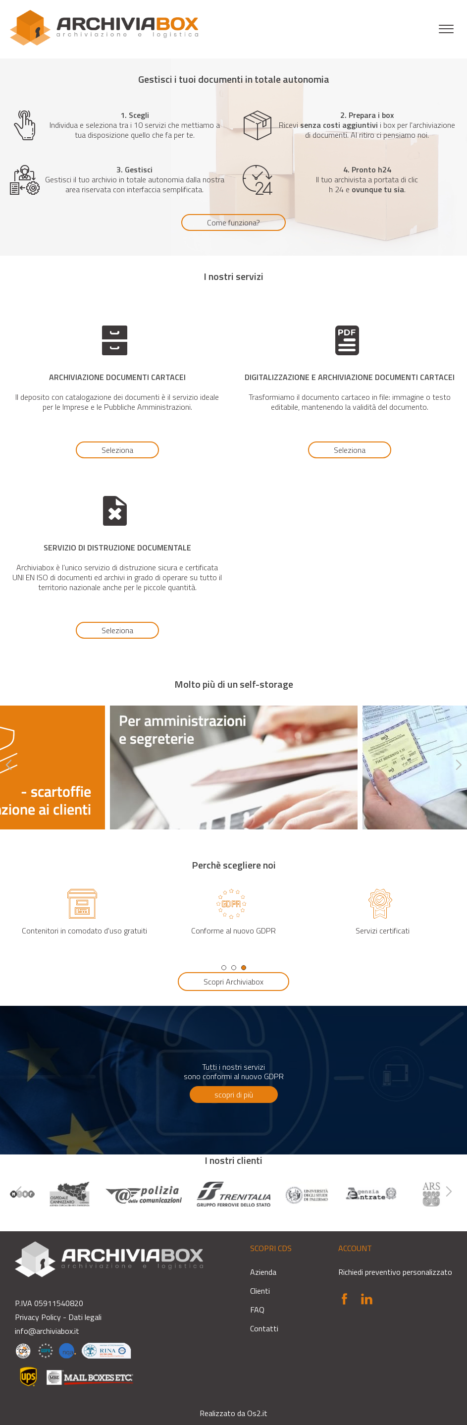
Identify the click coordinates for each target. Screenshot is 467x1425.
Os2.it (257, 1413)
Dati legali (85, 1317)
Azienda (263, 1272)
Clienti (260, 1291)
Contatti (264, 1328)
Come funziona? (233, 222)
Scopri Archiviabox (233, 981)
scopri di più (233, 1094)
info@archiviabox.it (47, 1331)
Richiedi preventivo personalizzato (395, 1272)
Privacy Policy (38, 1317)
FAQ (257, 1309)
